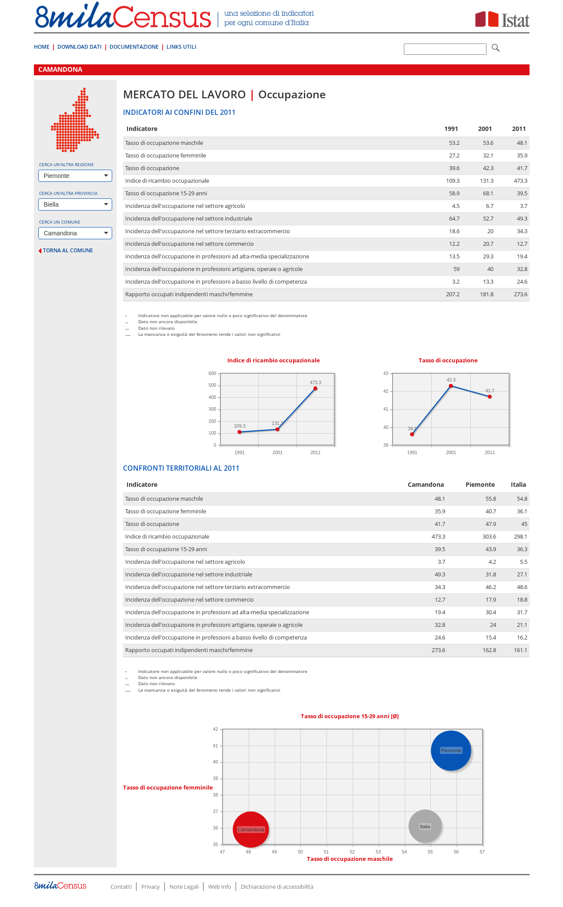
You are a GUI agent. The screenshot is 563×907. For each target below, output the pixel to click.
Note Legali (184, 886)
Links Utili (182, 46)
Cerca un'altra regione (66, 164)
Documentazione (134, 46)
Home (42, 46)
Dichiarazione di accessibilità (277, 886)
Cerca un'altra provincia (68, 193)
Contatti (121, 886)
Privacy (150, 886)
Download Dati (79, 46)
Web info (219, 886)
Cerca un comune (59, 222)
